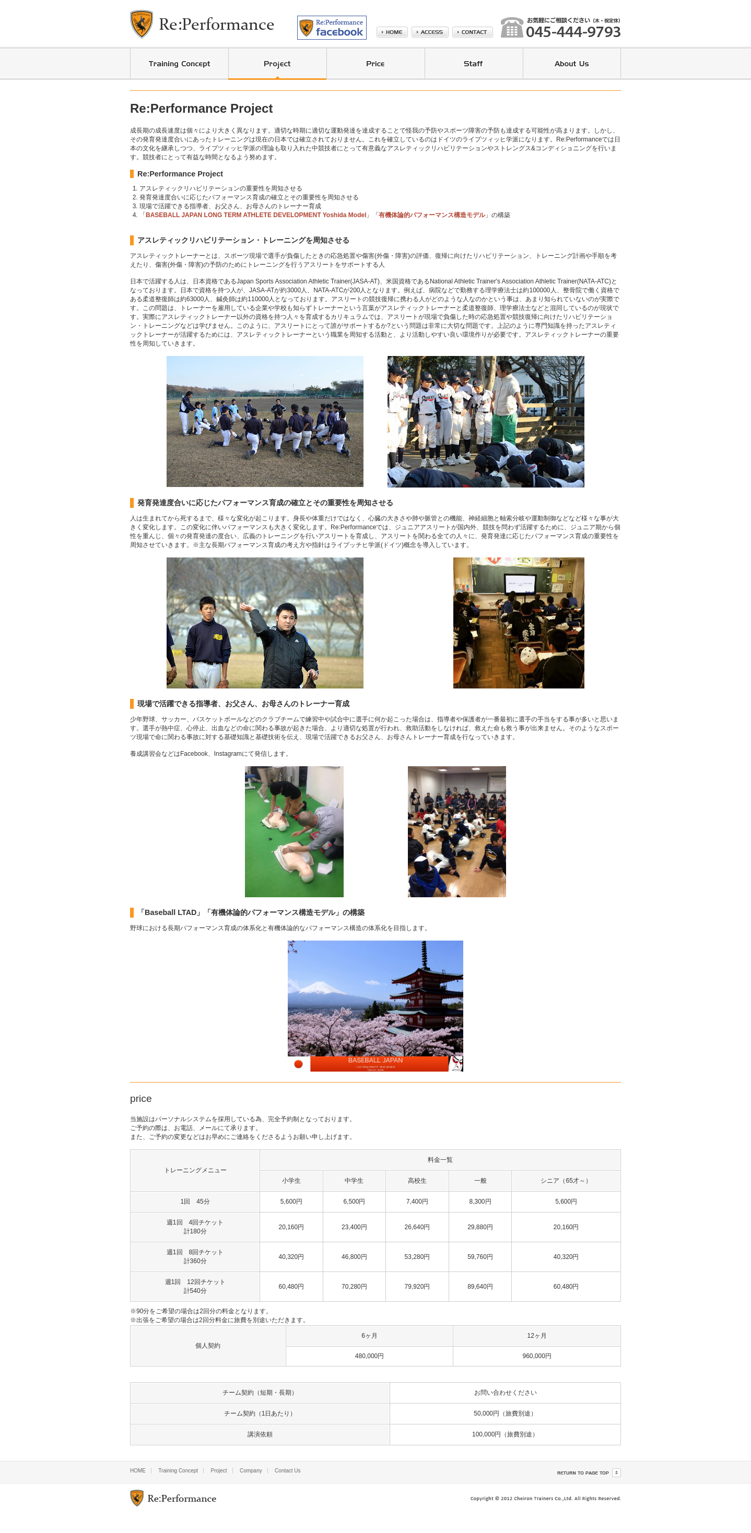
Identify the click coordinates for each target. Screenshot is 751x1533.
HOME (138, 1470)
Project (218, 1470)
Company (251, 1470)
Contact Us (287, 1470)
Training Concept (178, 1470)
